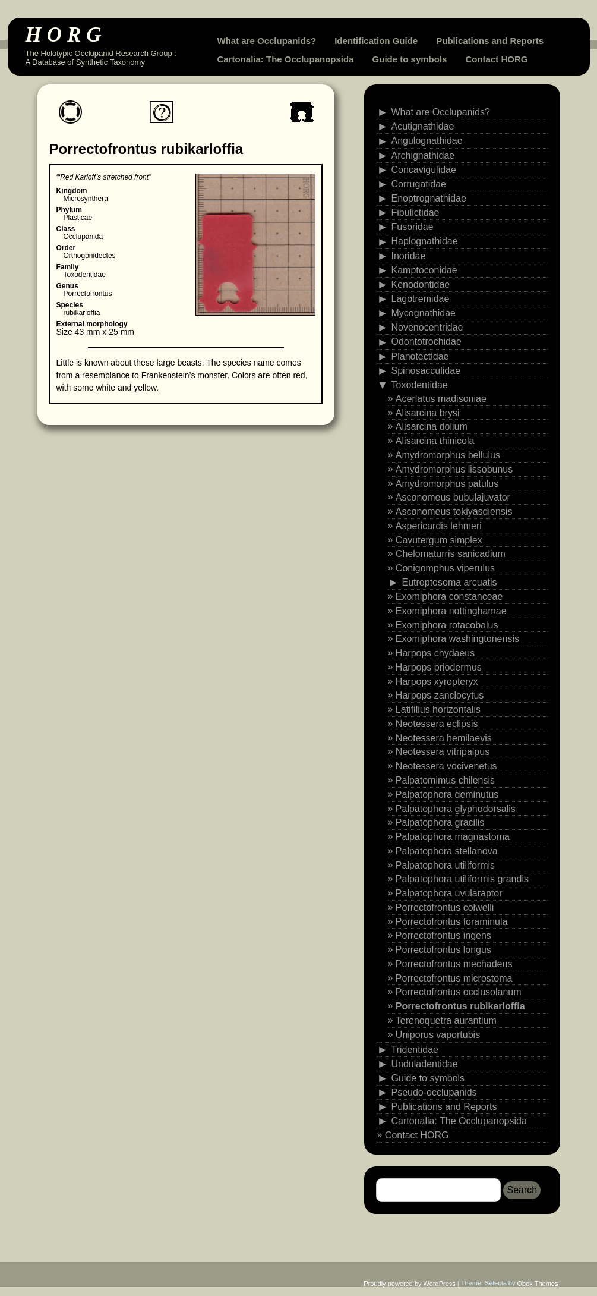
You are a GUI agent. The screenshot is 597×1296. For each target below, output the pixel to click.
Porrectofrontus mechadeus (454, 964)
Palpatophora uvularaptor (449, 893)
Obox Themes (537, 1283)
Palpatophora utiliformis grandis (462, 879)
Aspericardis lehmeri (439, 526)
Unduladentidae (424, 1063)
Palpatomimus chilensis (445, 780)
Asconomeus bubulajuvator (453, 497)
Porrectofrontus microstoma (454, 978)
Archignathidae (423, 155)
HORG (66, 34)
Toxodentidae (419, 385)
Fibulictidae (415, 212)
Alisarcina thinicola (435, 441)
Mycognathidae (423, 313)
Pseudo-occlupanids (434, 1092)
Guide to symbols (409, 59)
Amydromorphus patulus (447, 483)
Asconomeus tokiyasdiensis (454, 512)
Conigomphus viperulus (445, 568)
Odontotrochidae (426, 341)
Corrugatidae (419, 184)
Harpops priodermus (439, 667)
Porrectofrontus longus (443, 950)
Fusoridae (412, 227)
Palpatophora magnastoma (453, 837)
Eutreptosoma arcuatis (449, 582)
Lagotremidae (420, 299)
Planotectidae (420, 356)
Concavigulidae (423, 169)
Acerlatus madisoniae (441, 399)
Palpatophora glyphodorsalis (456, 808)
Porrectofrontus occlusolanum (459, 992)
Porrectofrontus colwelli (445, 907)
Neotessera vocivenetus (446, 766)
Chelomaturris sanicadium (451, 554)
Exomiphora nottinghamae (451, 611)
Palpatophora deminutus (447, 794)
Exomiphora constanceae (449, 597)
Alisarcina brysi (428, 412)
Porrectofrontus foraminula (452, 921)
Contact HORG (496, 59)
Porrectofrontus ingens (443, 935)
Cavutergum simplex (439, 539)
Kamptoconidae (424, 270)
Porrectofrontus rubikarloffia (460, 1006)
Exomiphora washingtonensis (457, 639)
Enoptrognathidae (428, 198)
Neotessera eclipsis (437, 724)
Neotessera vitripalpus (442, 752)
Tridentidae (414, 1049)
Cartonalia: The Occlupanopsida (285, 59)
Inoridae (408, 255)
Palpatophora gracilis (440, 822)
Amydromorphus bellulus (448, 455)
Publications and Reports (490, 41)
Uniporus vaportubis (438, 1035)
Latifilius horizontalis (438, 709)
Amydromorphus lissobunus (454, 469)
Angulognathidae (427, 141)
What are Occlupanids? (267, 41)
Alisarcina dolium (432, 426)
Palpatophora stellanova (447, 851)
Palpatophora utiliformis (445, 865)
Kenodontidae (420, 284)
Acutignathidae (422, 126)
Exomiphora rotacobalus (447, 624)
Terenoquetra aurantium (446, 1020)
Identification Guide (376, 41)
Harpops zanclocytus (440, 695)
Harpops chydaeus (435, 653)
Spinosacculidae (426, 370)
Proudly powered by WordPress (409, 1283)
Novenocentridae (427, 327)
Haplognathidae (424, 241)
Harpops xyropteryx (437, 681)
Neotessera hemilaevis (444, 737)
